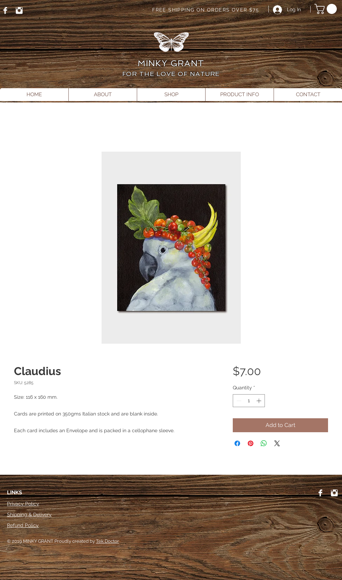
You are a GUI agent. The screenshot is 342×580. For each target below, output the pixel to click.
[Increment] (259, 401)
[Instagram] (19, 10)
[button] (326, 9)
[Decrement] (238, 401)
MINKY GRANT (170, 63)
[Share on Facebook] (237, 443)
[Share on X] (277, 443)
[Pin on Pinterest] (250, 443)
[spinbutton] (249, 401)
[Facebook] (5, 10)
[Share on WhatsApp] (264, 443)
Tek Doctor (107, 541)
